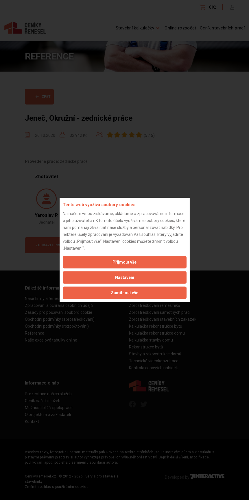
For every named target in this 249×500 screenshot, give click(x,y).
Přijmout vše (124, 262)
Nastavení (124, 277)
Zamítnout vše (124, 292)
